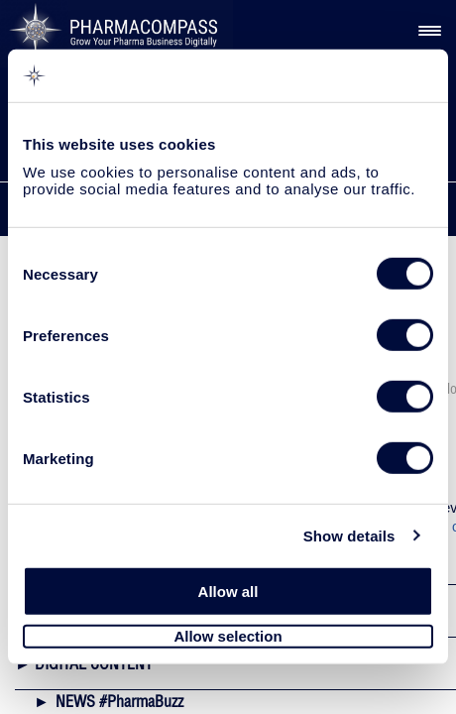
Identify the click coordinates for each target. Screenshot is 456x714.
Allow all (228, 591)
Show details (349, 535)
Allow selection (227, 636)
